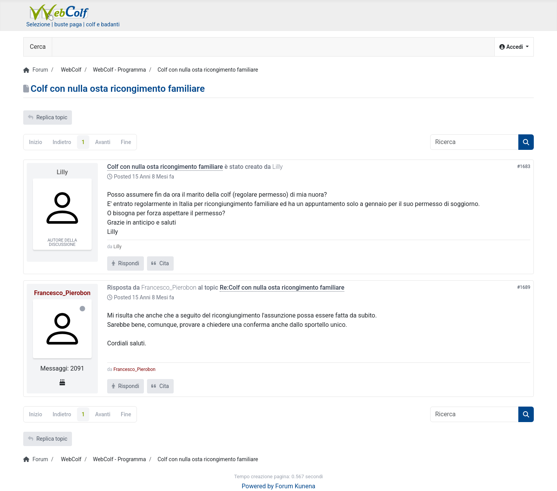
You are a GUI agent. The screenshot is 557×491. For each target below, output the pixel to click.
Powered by (258, 486)
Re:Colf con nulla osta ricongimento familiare (282, 287)
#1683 (523, 166)
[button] (514, 47)
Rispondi (125, 263)
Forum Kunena (295, 486)
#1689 (523, 287)
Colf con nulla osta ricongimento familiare (165, 166)
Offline (82, 309)
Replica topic (47, 117)
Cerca (38, 46)
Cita (160, 263)
